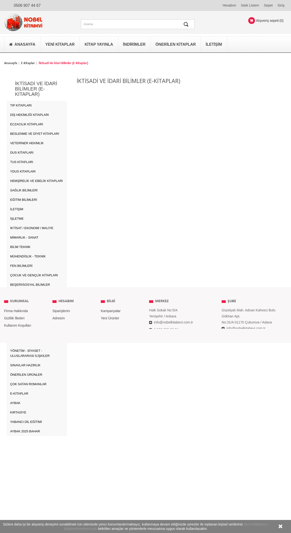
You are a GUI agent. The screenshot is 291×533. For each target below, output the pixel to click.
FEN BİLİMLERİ (21, 264)
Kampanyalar (111, 470)
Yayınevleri (109, 492)
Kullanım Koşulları (17, 485)
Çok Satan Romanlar (28, 382)
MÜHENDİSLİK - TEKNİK (28, 255)
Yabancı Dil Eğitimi (26, 420)
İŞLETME (17, 217)
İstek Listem (250, 5)
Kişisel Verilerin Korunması (24, 499)
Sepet (268, 5)
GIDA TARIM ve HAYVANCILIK (32, 302)
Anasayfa (10, 63)
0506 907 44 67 (27, 5)
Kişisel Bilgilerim (64, 485)
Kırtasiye (18, 411)
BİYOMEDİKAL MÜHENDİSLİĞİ (32, 311)
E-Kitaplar (28, 63)
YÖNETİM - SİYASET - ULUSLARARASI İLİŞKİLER (30, 351)
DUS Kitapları (22, 151)
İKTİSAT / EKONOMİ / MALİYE (31, 226)
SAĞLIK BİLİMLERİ (23, 189)
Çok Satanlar (110, 485)
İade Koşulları (14, 492)
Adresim (58, 477)
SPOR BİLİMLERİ (22, 340)
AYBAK (15, 401)
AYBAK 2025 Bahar (25, 430)
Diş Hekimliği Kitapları (29, 113)
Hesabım (229, 5)
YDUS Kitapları (23, 170)
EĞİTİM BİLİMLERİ (23, 198)
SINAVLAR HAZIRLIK (25, 364)
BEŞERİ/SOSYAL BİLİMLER (30, 283)
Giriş (280, 5)
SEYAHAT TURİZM (23, 321)
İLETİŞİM (16, 208)
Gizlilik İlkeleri (14, 477)
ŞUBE (232, 460)
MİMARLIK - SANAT (24, 236)
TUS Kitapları (21, 160)
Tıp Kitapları (21, 104)
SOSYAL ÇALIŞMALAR (26, 330)
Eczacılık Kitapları (26, 123)
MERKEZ (162, 460)
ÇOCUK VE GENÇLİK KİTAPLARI (34, 274)
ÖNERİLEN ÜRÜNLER (26, 373)
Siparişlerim (61, 470)
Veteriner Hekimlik (27, 141)
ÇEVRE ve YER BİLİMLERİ (29, 292)
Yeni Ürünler (110, 477)
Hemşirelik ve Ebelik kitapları (36, 179)
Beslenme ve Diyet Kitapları (34, 132)
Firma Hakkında (16, 470)
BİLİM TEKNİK (20, 245)
